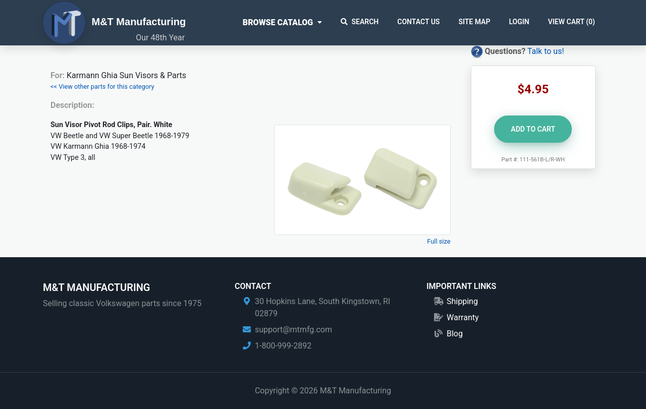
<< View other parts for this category (102, 86)
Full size (438, 241)
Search (360, 22)
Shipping (462, 301)
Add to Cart (533, 129)
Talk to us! (545, 51)
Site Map (474, 22)
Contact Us (418, 22)
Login (519, 22)
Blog (455, 333)
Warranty (463, 317)
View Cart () (571, 22)
